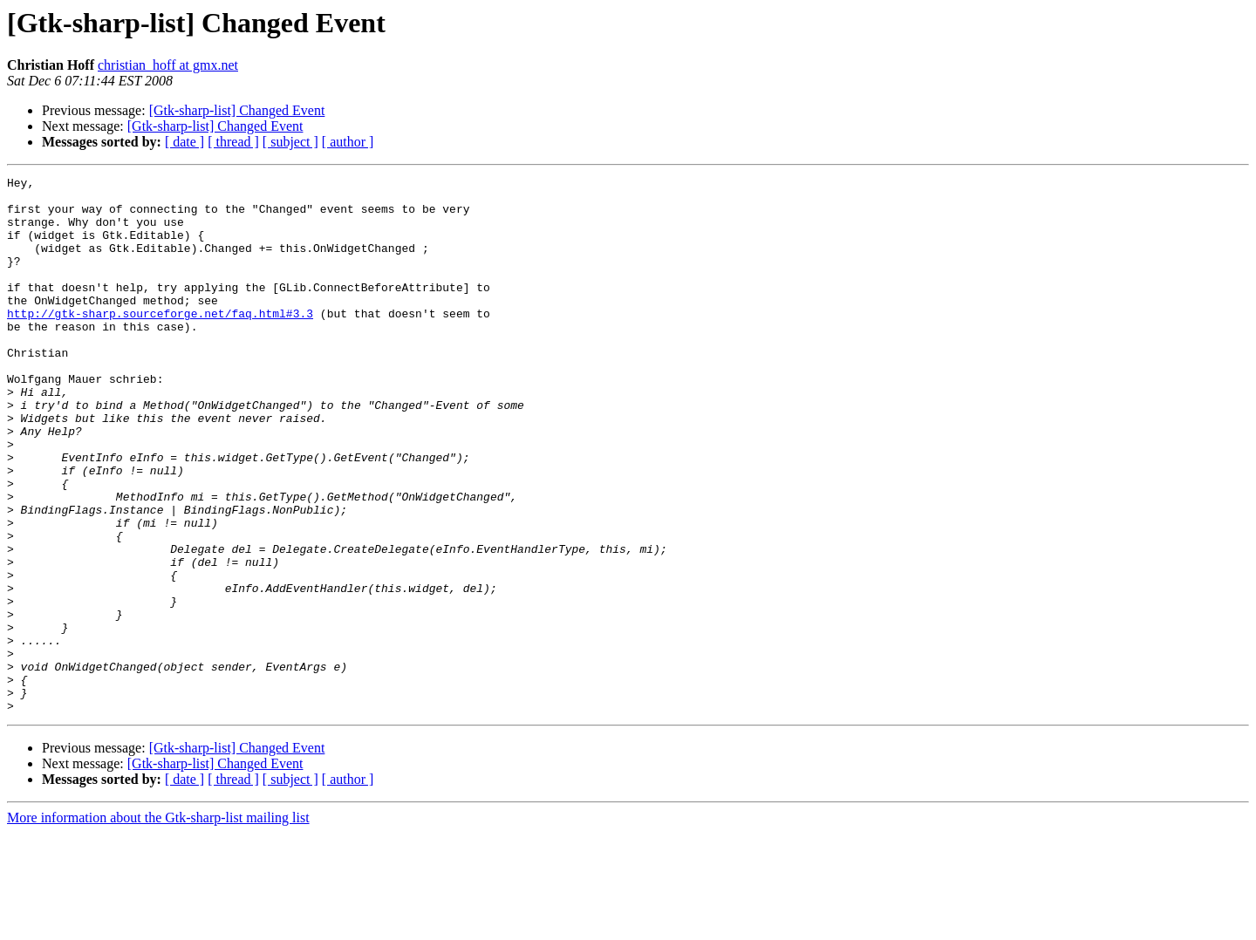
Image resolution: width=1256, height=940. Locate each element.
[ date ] (184, 141)
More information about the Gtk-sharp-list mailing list (158, 924)
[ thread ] (233, 141)
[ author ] (348, 141)
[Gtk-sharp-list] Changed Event (237, 110)
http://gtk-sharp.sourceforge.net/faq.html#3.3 (160, 342)
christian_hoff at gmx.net (168, 65)
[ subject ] (290, 141)
